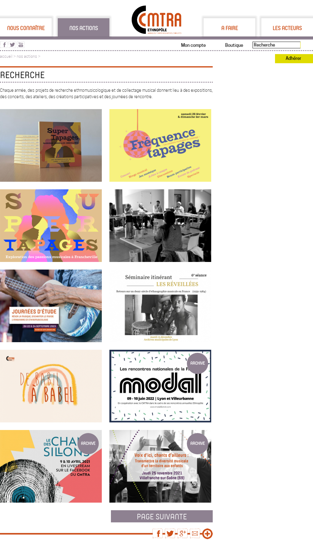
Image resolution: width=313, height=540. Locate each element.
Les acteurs (287, 28)
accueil (6, 56)
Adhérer (293, 58)
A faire (229, 28)
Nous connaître (26, 28)
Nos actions (83, 28)
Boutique (234, 45)
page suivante (162, 516)
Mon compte (193, 45)
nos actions (27, 56)
